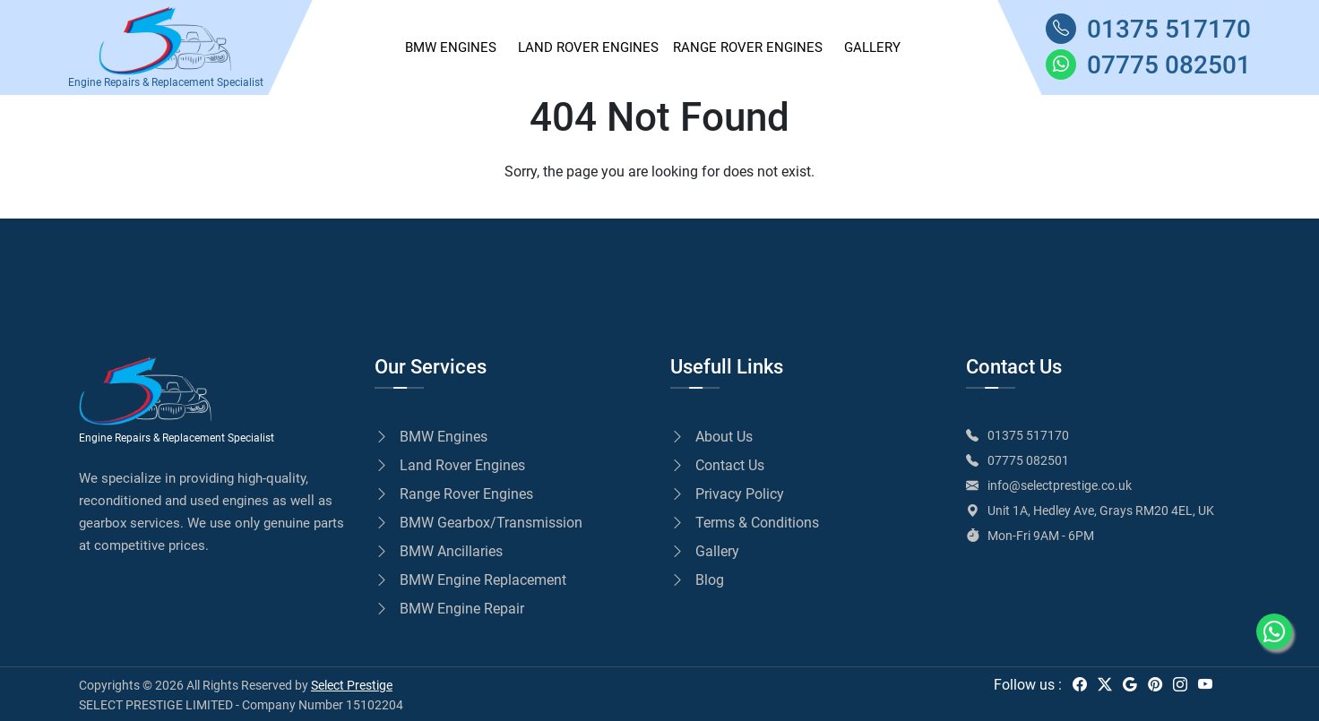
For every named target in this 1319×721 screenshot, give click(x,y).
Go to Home (138, 207)
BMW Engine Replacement (470, 579)
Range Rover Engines (748, 47)
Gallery (704, 551)
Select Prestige (351, 685)
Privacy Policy (727, 493)
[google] (1130, 684)
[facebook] (1080, 684)
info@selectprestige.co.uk (1059, 485)
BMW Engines (431, 436)
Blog (697, 579)
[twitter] (1105, 684)
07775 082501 (1028, 460)
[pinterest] (1155, 684)
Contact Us (717, 465)
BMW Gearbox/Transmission (478, 522)
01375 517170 (1028, 435)
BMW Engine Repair (449, 608)
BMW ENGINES (450, 47)
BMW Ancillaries (439, 551)
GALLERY (872, 47)
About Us (711, 436)
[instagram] (1180, 684)
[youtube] (1205, 684)
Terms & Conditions (744, 522)
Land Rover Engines (588, 47)
